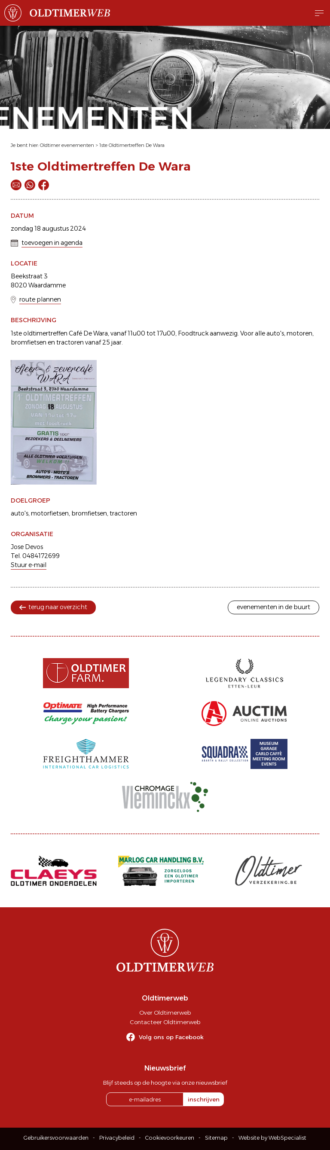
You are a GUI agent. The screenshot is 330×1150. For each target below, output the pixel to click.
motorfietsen (50, 513)
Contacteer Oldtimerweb (165, 1022)
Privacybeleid (116, 1138)
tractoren (123, 513)
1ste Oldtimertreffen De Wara (132, 145)
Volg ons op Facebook (171, 1037)
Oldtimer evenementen (67, 145)
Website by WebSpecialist (272, 1138)
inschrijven (204, 1099)
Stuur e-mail (28, 565)
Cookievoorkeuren (169, 1138)
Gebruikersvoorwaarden (56, 1138)
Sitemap (216, 1138)
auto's (19, 513)
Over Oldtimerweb (165, 1012)
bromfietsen (89, 513)
